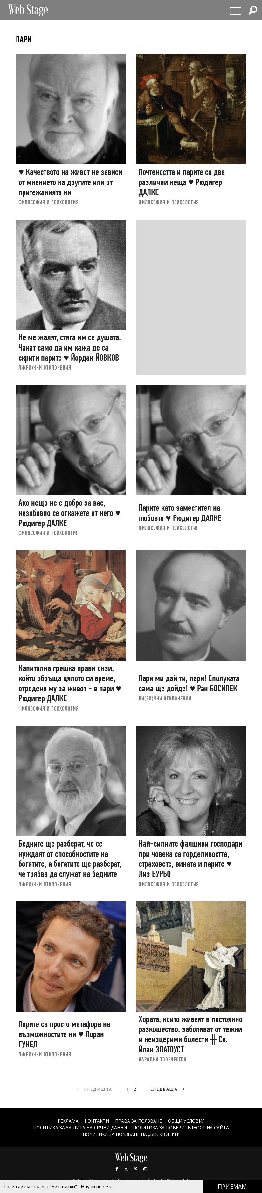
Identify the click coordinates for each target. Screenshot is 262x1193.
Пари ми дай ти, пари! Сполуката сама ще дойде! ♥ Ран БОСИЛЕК (189, 683)
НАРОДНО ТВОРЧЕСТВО (163, 1059)
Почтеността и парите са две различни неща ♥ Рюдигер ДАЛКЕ (182, 182)
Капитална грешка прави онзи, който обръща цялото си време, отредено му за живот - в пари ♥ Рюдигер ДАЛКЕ (69, 683)
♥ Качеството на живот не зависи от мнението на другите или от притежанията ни (70, 182)
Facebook (116, 1169)
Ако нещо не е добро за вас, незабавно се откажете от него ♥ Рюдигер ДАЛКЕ (69, 512)
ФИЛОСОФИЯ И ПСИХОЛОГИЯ (48, 202)
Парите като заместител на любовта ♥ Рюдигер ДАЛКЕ (180, 513)
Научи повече (97, 1186)
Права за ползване (138, 1121)
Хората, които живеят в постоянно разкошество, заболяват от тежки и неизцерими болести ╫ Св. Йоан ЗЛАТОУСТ (191, 1034)
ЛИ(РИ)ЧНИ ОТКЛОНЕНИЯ (44, 367)
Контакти (96, 1121)
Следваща (168, 1089)
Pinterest (136, 1169)
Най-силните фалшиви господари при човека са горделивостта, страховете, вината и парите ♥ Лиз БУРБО (190, 858)
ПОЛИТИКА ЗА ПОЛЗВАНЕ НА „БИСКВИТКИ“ (131, 1134)
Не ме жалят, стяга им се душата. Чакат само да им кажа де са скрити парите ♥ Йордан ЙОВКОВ (69, 347)
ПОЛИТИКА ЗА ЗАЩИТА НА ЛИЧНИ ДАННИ (80, 1127)
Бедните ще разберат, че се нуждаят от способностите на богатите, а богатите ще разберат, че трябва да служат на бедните (69, 858)
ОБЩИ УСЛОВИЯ (186, 1121)
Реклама (67, 1121)
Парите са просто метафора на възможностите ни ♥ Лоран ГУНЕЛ (64, 1034)
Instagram (145, 1169)
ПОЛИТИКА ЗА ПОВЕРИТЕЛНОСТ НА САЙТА (181, 1127)
